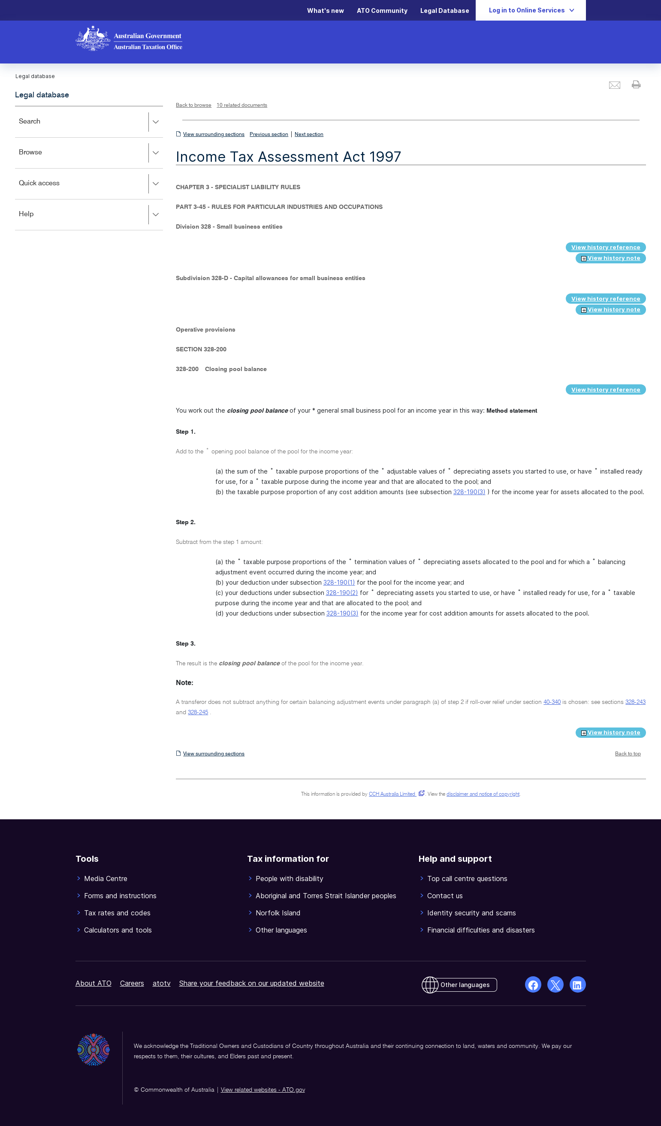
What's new (325, 10)
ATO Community (382, 10)
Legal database (42, 95)
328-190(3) (469, 491)
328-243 (635, 702)
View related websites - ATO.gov (263, 1090)
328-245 (198, 712)
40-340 (552, 702)
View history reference (605, 247)
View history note (610, 257)
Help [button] (91, 215)
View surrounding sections (213, 134)
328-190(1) (339, 582)
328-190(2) (342, 592)
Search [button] (91, 122)
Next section (309, 134)
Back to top (628, 754)
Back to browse (193, 105)
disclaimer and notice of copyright (483, 794)
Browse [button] (91, 153)
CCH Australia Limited (395, 794)
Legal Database (444, 10)
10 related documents (242, 105)
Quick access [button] (91, 184)
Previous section (269, 134)
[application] (89, 168)
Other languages (465, 984)
